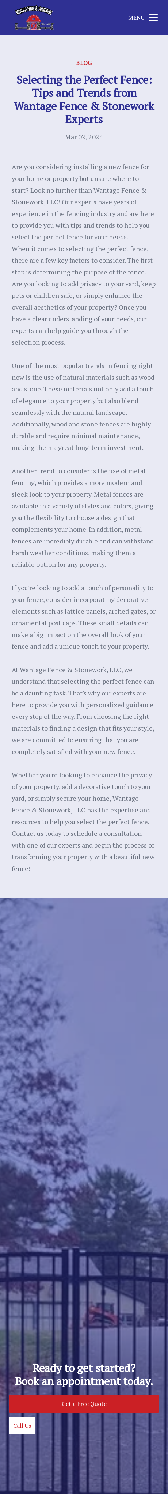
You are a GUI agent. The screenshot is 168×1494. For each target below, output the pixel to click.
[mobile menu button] (153, 17)
